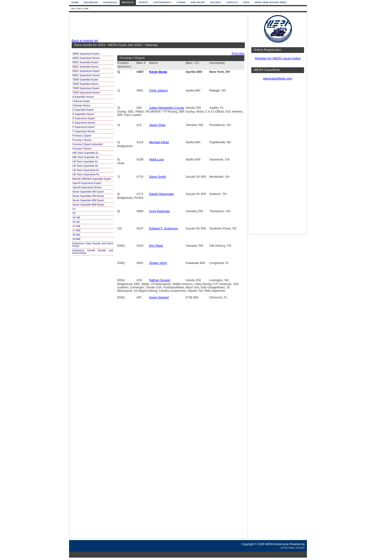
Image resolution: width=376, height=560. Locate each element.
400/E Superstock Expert (86, 53)
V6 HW (76, 217)
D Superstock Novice (83, 122)
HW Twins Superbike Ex (85, 153)
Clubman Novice (81, 105)
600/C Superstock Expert (86, 71)
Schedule (110, 2)
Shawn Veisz (158, 263)
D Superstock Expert (83, 118)
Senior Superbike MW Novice (88, 204)
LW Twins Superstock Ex (85, 170)
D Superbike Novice (83, 114)
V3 (73, 209)
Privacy (301, 548)
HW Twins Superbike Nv (85, 157)
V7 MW (76, 230)
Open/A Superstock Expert (86, 183)
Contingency (162, 2)
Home (75, 2)
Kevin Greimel (159, 297)
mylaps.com (79, 8)
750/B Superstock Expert (86, 88)
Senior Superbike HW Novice (88, 196)
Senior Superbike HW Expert (88, 191)
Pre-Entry (198, 2)
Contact (232, 2)
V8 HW (76, 235)
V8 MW (76, 239)
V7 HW (76, 226)
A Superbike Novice (83, 97)
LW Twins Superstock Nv (85, 174)
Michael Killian (159, 142)
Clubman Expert (81, 101)
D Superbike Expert (83, 110)
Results (128, 2)
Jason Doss (157, 125)
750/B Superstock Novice (86, 92)
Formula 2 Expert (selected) (87, 144)
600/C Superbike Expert (85, 62)
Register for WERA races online (277, 58)
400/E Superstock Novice (86, 58)
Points (143, 2)
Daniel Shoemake (161, 194)
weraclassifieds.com (277, 78)
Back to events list (85, 40)
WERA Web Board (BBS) (271, 2)
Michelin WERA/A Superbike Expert (91, 178)
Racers (216, 2)
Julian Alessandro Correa (166, 107)
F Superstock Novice (83, 131)
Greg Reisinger (159, 211)
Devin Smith (157, 176)
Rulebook (91, 2)
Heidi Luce (156, 159)
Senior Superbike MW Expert (88, 200)
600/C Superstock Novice (86, 75)
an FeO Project (288, 548)
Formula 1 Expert (81, 135)
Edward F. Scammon (163, 228)
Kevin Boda (158, 72)
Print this (238, 53)
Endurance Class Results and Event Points (92, 244)
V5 (73, 213)
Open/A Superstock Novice (87, 187)
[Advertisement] (157, 25)
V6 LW (76, 222)
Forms (181, 2)
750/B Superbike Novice (85, 84)
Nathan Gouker (159, 280)
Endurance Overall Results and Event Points (92, 251)
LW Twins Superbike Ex (85, 161)
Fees (246, 2)
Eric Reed (156, 245)
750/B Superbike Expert (85, 79)
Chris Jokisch (158, 90)
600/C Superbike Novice (85, 66)
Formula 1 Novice (82, 140)
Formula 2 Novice (82, 148)
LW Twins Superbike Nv (85, 166)
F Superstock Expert (83, 127)
